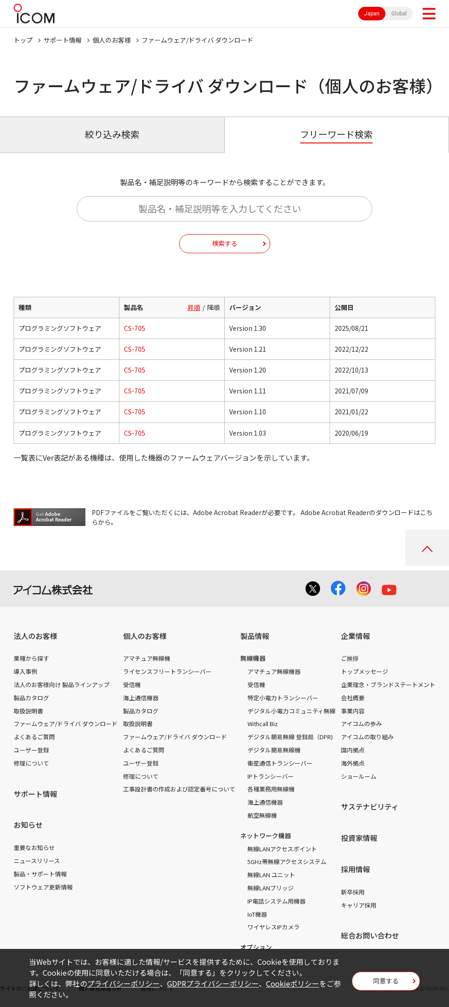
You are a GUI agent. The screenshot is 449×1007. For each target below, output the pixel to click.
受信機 (132, 684)
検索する (224, 243)
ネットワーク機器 (265, 835)
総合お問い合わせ (370, 935)
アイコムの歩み (361, 723)
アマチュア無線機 (146, 658)
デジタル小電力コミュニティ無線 (291, 711)
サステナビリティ (370, 806)
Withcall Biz (262, 723)
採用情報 (355, 869)
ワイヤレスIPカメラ (273, 927)
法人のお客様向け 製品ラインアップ (61, 684)
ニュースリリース (37, 860)
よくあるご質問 (34, 736)
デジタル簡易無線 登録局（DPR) (290, 736)
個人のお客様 (112, 39)
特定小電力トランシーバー (282, 697)
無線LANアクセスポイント (282, 849)
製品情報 (254, 635)
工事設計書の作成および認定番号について (179, 789)
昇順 (193, 307)
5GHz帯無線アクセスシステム (286, 861)
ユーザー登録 (31, 750)
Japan (372, 13)
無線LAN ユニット (271, 874)
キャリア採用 (358, 905)
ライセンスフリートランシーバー (167, 671)
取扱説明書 (28, 711)
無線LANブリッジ (270, 888)
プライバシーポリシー (123, 983)
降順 (213, 307)
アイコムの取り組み (367, 736)
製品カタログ (31, 697)
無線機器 (253, 658)
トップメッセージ (364, 671)
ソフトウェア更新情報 (43, 887)
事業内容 (353, 711)
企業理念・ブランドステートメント (388, 684)
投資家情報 (359, 837)
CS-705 (134, 328)
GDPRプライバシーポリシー (213, 983)
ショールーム (358, 776)
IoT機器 (257, 914)
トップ (23, 39)
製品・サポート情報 (40, 873)
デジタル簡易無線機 (274, 750)
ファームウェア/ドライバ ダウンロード (66, 723)
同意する (386, 980)
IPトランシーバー (270, 776)
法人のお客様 (35, 635)
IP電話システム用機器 (276, 901)
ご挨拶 (350, 658)
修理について (31, 763)
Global (399, 13)
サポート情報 (63, 39)
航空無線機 (262, 815)
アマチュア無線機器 (274, 671)
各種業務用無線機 (271, 789)
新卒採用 (353, 892)
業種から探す (31, 658)
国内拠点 (353, 750)
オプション (256, 947)
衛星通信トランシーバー (279, 763)
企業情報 (355, 635)
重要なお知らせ (34, 847)
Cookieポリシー (292, 983)
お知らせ (28, 824)
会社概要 (353, 697)
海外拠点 (353, 763)
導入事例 (25, 671)
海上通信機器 (140, 697)
